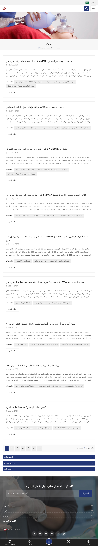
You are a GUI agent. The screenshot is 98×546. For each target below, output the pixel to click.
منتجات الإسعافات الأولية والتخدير (27, 128)
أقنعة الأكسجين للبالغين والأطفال (71, 215)
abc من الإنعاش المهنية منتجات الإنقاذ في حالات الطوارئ (33, 365)
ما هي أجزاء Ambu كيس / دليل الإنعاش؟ (26, 407)
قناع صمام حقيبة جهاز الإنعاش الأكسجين (75, 344)
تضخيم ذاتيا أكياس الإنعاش (24, 428)
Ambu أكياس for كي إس (74, 386)
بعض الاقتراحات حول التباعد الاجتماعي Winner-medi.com (35, 107)
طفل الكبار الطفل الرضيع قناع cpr (49, 386)
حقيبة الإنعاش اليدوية (44, 428)
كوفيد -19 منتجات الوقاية (50, 128)
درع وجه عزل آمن (40, 261)
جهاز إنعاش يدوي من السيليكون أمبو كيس (44, 344)
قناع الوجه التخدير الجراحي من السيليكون (75, 128)
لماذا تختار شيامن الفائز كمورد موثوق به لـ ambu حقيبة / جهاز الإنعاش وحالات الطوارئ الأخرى (47, 238)
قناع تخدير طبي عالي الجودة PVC (45, 215)
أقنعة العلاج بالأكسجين (23, 261)
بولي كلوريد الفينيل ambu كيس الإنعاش (21, 86)
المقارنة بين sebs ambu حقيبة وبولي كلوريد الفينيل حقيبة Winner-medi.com (45, 282)
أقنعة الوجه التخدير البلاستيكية (59, 261)
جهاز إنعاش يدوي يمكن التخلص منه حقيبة (60, 82)
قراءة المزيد (12, 92)
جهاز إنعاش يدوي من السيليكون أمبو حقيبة (21, 174)
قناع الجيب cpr (21, 344)
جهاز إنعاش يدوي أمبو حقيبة (25, 169)
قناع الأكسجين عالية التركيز (25, 386)
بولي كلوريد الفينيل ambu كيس (59, 303)
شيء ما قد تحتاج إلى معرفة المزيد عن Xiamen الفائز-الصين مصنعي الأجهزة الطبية (46, 195)
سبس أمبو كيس (39, 303)
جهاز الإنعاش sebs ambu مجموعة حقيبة (29, 82)
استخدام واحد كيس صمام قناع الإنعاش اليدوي (52, 169)
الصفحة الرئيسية (45, 48)
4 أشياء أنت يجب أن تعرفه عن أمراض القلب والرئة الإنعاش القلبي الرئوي (41, 324)
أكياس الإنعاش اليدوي (23, 215)
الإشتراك (85, 493)
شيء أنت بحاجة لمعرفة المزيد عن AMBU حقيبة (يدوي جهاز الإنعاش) (39, 61)
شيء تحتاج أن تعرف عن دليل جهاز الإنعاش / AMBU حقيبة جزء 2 (37, 149)
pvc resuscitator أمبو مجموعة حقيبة (67, 428)
